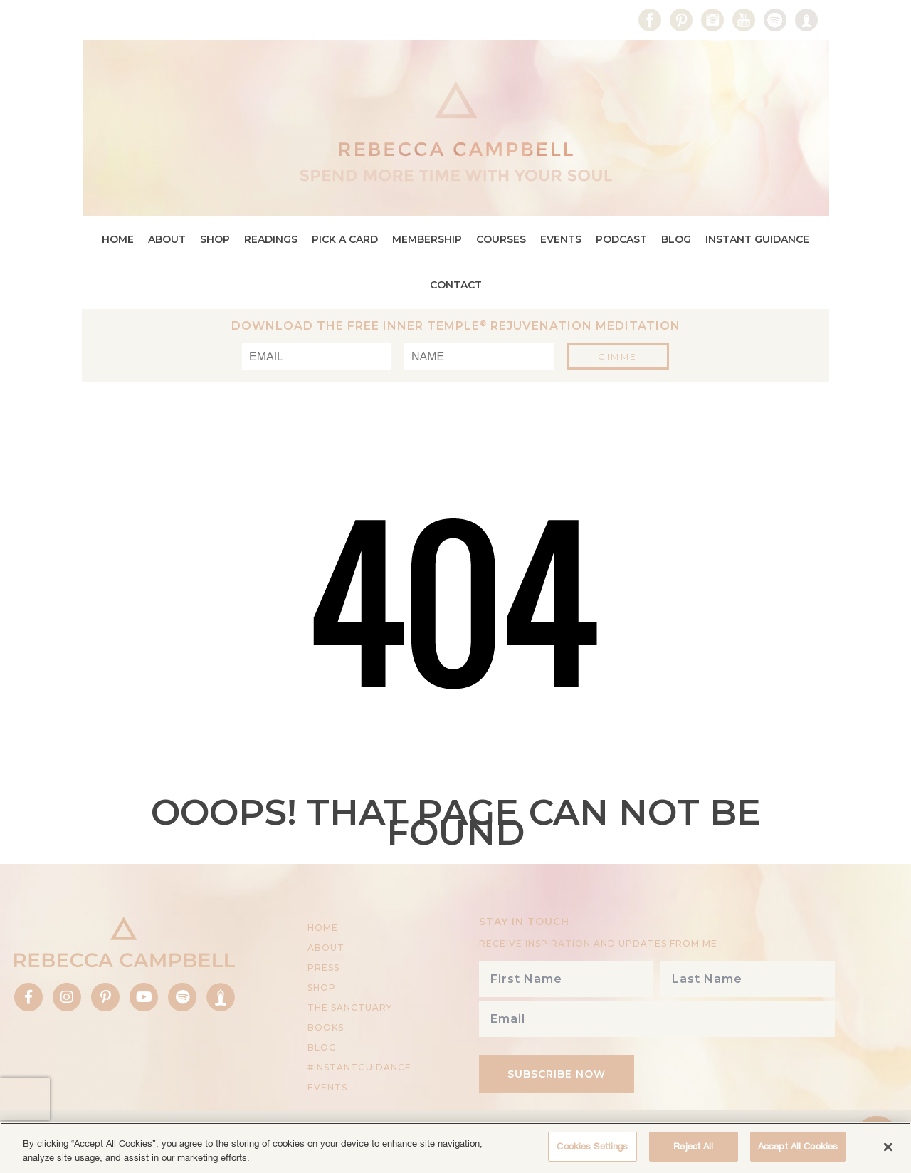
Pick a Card (345, 239)
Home (118, 239)
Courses (501, 239)
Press (323, 967)
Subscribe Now (556, 1074)
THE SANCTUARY (349, 1007)
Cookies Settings (592, 1146)
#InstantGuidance (359, 1067)
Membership (427, 239)
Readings (270, 239)
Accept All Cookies (798, 1146)
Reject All (693, 1146)
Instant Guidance (757, 239)
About (167, 239)
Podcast (621, 239)
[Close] (888, 1146)
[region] (455, 1147)
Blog (676, 239)
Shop (215, 239)
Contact (456, 284)
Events (560, 239)
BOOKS (325, 1027)
